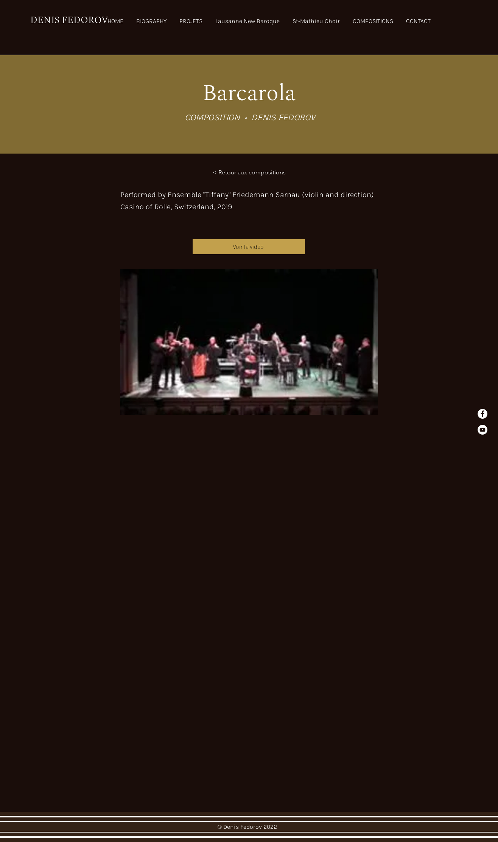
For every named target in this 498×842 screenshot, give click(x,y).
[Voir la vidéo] (249, 246)
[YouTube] (482, 430)
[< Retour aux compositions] (249, 172)
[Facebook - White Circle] (482, 414)
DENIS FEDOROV (69, 20)
